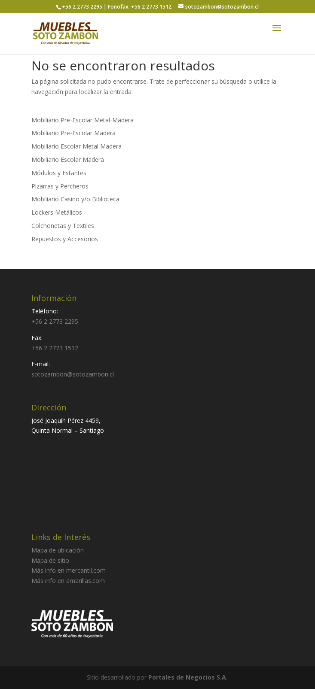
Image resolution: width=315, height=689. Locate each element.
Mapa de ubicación (57, 550)
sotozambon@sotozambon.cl (72, 374)
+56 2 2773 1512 (54, 348)
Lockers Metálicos (56, 212)
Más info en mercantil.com (68, 570)
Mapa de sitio (50, 560)
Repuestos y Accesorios (64, 239)
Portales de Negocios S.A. (188, 677)
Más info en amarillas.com (68, 581)
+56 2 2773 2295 (54, 321)
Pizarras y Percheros (60, 186)
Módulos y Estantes (58, 173)
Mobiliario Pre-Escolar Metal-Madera (82, 120)
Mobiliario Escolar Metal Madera (76, 146)
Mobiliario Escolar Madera (67, 159)
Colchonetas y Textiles (62, 226)
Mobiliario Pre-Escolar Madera (73, 133)
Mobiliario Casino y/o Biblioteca (75, 199)
